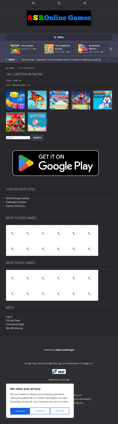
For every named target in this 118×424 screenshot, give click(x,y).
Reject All (40, 411)
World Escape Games (16, 198)
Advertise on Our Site (59, 379)
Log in (9, 316)
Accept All (60, 411)
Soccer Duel (27, 45)
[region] (40, 401)
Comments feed (14, 324)
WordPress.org (13, 328)
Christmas (57, 107)
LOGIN (33, 3)
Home (11, 68)
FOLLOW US (85, 3)
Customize (20, 411)
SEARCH (59, 3)
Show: (9, 80)
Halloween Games (15, 202)
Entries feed (12, 320)
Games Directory (14, 206)
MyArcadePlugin (65, 349)
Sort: (8, 85)
